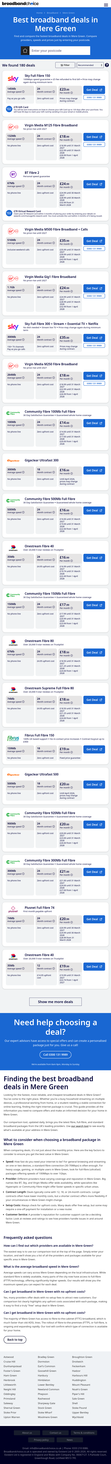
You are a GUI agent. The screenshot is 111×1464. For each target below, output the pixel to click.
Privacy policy (41, 1439)
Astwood (9, 1358)
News (70, 1439)
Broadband (52, 12)
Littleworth (10, 1386)
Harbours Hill (79, 1376)
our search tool (79, 1126)
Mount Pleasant (81, 1386)
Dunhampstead (13, 1367)
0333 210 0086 (80, 1448)
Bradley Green (46, 1358)
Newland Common (48, 1390)
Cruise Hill (9, 1362)
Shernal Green (12, 1409)
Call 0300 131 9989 (55, 1055)
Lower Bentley (46, 1386)
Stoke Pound (79, 1409)
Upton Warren (12, 1418)
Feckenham (78, 1367)
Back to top (15, 1340)
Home (39, 12)
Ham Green (10, 1376)
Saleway (8, 1404)
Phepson (43, 1395)
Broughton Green (82, 1358)
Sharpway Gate (46, 1404)
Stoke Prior (10, 1413)
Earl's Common (46, 1367)
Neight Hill (10, 1390)
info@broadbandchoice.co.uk (45, 1448)
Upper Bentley (80, 1413)
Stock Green (45, 1409)
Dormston (44, 1362)
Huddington (79, 1381)
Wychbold (78, 1418)
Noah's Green (80, 1390)
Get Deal (95, 91)
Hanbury (43, 1376)
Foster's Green (12, 1372)
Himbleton (44, 1381)
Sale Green (78, 1399)
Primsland (9, 1399)
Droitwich (77, 1362)
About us (27, 1432)
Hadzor (76, 1372)
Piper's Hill (78, 1395)
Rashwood (44, 1399)
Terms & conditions (84, 1432)
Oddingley (9, 1395)
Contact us (55, 1432)
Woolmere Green (47, 1418)
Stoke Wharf (45, 1413)
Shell (75, 1404)
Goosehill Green (47, 1372)
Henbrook (9, 1381)
